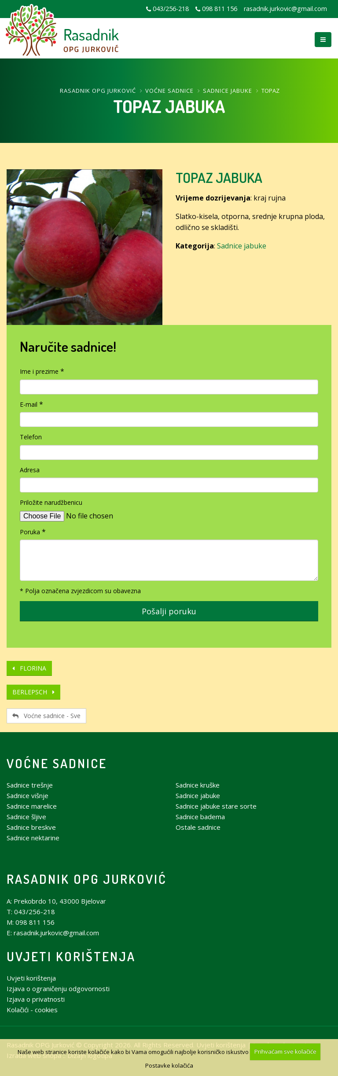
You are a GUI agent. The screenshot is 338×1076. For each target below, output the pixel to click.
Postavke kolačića (169, 1065)
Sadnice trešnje (30, 785)
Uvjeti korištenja (71, 956)
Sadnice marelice (32, 806)
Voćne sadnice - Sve (46, 715)
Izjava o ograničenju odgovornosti (58, 988)
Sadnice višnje (27, 795)
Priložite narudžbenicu (51, 502)
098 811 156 (219, 8)
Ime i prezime (39, 371)
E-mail (28, 404)
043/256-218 (171, 8)
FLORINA (29, 668)
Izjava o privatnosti (36, 999)
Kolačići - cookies (32, 1009)
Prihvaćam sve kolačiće (285, 1051)
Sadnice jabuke (227, 91)
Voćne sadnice (169, 91)
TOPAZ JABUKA (219, 177)
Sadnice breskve (31, 827)
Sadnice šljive (26, 816)
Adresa (30, 470)
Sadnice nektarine (33, 837)
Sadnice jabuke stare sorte (216, 806)
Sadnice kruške (198, 785)
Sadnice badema (200, 816)
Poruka (30, 532)
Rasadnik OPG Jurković (98, 91)
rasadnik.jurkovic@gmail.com (285, 8)
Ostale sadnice (198, 827)
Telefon (31, 437)
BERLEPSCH (33, 692)
